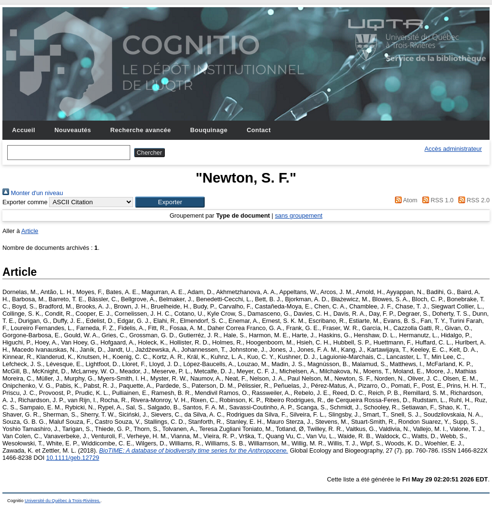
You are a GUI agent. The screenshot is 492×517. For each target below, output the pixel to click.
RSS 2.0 (472, 200)
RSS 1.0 (436, 200)
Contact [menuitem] (258, 130)
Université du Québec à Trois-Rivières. (62, 500)
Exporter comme (25, 202)
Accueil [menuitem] (23, 130)
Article (29, 230)
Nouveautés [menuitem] (72, 130)
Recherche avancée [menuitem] (141, 130)
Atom (405, 200)
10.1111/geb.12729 (72, 457)
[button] (170, 202)
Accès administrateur (453, 148)
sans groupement (298, 215)
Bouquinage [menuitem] (209, 130)
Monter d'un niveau (32, 193)
